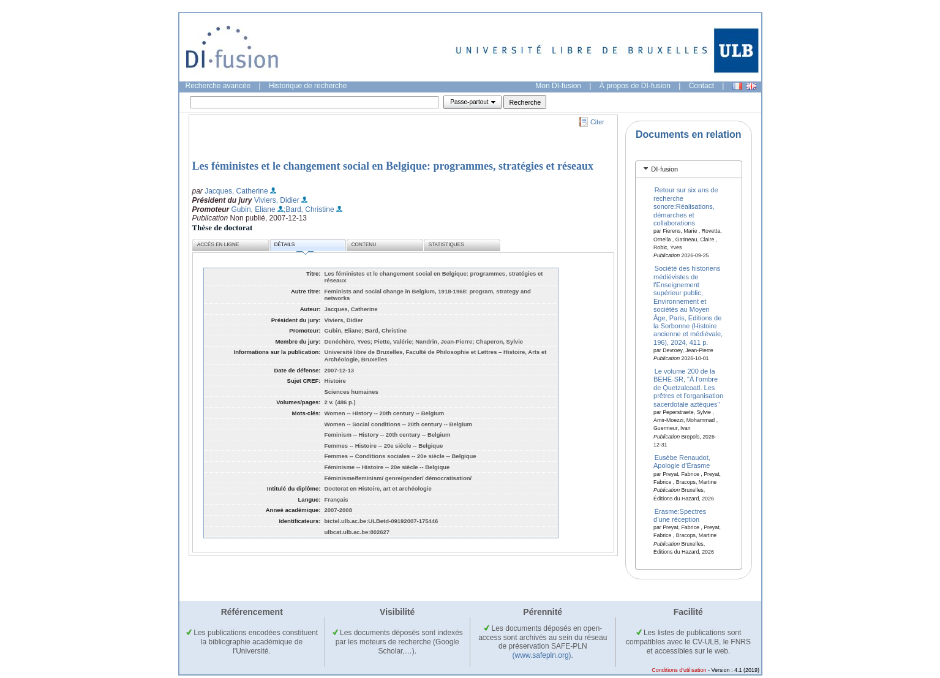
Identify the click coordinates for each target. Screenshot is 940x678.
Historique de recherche (308, 85)
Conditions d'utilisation (679, 670)
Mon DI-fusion (558, 85)
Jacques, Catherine (236, 191)
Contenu (364, 244)
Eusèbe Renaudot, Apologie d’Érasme (681, 461)
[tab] (688, 169)
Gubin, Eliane (253, 209)
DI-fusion (664, 169)
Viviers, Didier (276, 200)
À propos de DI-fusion (635, 85)
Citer (597, 122)
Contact (701, 85)
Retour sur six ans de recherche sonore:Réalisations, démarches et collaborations (685, 206)
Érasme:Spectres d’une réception (679, 514)
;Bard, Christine (309, 209)
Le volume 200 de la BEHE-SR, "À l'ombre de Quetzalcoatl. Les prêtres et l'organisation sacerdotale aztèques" (688, 387)
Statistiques (446, 244)
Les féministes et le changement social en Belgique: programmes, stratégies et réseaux (393, 166)
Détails (294, 246)
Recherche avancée (218, 85)
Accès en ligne (218, 244)
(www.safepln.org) (542, 655)
